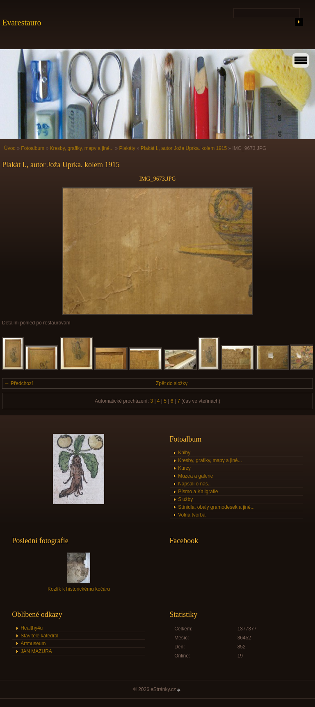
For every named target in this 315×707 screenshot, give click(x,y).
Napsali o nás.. (194, 484)
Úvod (10, 148)
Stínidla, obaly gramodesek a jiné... (216, 507)
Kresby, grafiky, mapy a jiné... (82, 148)
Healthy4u (32, 628)
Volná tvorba (191, 515)
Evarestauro (21, 22)
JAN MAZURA (36, 651)
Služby (185, 499)
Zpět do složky (171, 383)
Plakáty (127, 148)
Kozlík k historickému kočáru (79, 589)
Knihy (184, 452)
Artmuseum (33, 643)
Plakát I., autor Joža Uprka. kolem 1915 (184, 148)
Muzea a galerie (195, 476)
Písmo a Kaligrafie (198, 491)
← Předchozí (19, 383)
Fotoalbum (32, 148)
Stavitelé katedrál (39, 636)
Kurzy (184, 468)
